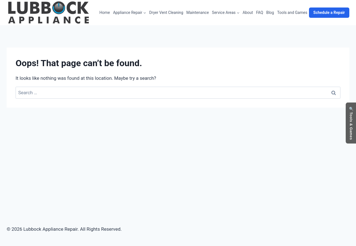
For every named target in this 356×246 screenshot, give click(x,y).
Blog (270, 12)
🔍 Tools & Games (351, 123)
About (248, 12)
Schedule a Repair (329, 12)
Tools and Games (292, 12)
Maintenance (197, 12)
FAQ (259, 12)
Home (105, 12)
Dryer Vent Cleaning (166, 12)
